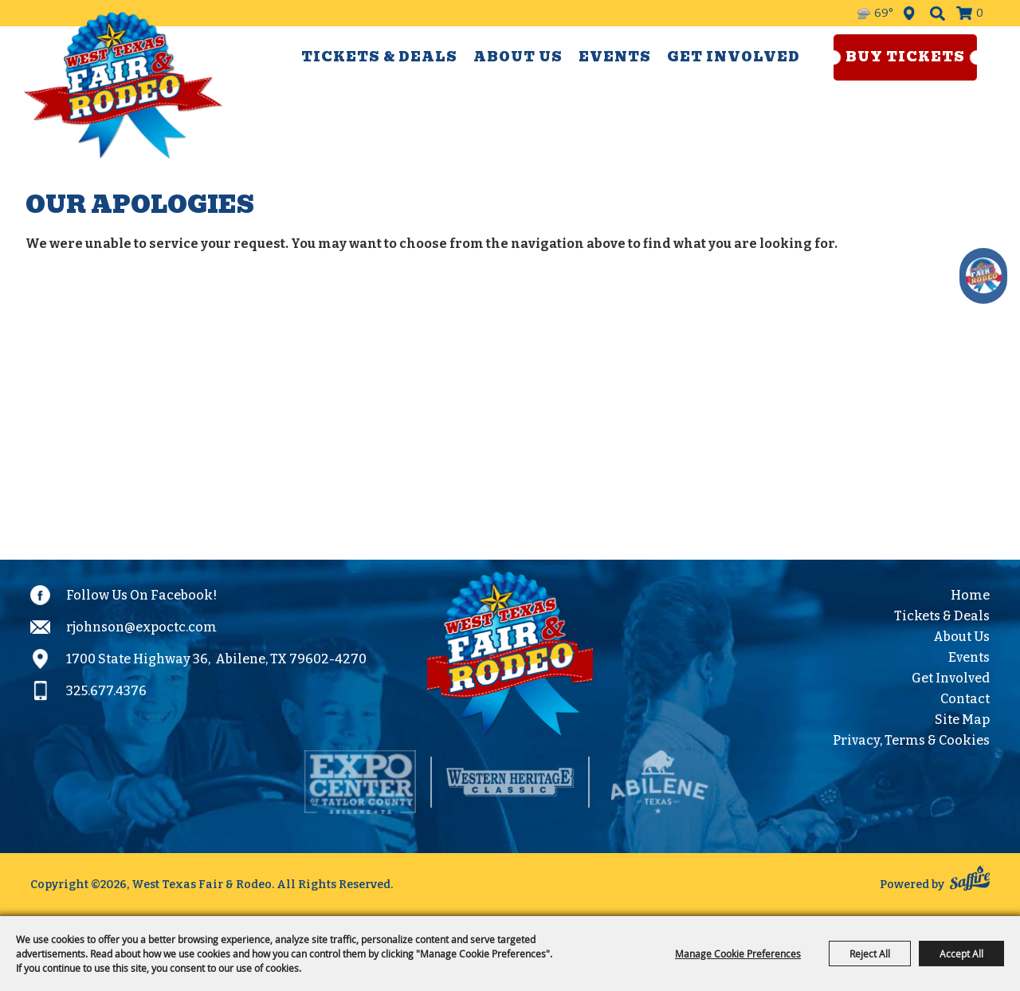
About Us (518, 57)
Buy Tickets (905, 57)
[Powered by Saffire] (970, 880)
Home (970, 595)
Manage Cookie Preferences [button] (738, 953)
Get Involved (733, 57)
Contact (965, 698)
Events (615, 57)
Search (937, 13)
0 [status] (979, 13)
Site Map (962, 719)
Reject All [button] (869, 953)
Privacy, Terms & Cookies (911, 740)
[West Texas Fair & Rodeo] (123, 85)
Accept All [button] (961, 953)
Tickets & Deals (379, 57)
